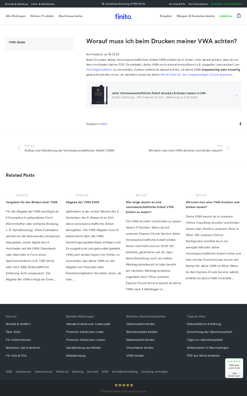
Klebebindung (76, 355)
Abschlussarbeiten (70, 16)
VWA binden (135, 355)
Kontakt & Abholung (16, 3)
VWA (103, 124)
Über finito (13, 332)
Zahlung (77, 371)
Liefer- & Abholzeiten (43, 3)
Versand (92, 371)
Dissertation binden (140, 347)
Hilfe (105, 371)
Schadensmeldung (125, 371)
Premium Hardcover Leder (85, 332)
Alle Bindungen (16, 16)
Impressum (23, 371)
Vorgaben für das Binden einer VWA (32, 202)
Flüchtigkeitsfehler (99, 69)
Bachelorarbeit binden (141, 332)
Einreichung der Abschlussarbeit (209, 332)
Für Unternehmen (198, 3)
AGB (9, 371)
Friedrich (97, 54)
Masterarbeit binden (140, 340)
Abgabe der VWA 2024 (82, 202)
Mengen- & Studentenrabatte (196, 16)
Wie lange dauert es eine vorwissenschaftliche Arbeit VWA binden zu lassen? (150, 207)
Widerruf (62, 371)
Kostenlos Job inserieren (23, 347)
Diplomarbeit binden (140, 324)
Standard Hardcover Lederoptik (88, 324)
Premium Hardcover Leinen (85, 340)
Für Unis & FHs (177, 3)
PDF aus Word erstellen (203, 355)
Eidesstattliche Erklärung (204, 324)
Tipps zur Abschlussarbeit (205, 340)
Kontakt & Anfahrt (18, 324)
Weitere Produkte (42, 16)
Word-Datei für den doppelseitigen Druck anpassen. (196, 74)
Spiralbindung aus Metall (83, 347)
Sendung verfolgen (154, 371)
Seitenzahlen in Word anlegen (208, 347)
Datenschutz (43, 371)
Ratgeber (166, 16)
